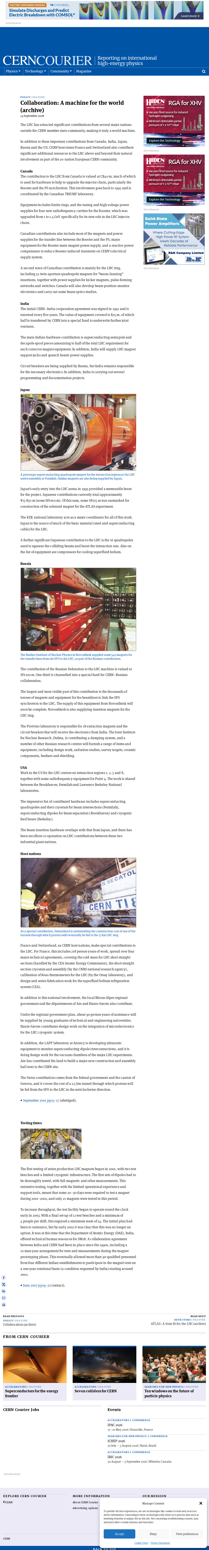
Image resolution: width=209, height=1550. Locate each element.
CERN (6, 1536)
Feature (38, 95)
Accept (119, 1534)
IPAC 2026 (115, 1422)
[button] (201, 1503)
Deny (153, 1534)
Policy (25, 95)
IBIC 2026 (115, 1454)
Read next (198, 1313)
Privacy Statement (160, 1542)
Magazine (84, 82)
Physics (12, 82)
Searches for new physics (164, 1384)
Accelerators (16, 1384)
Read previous (13, 1313)
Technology (34, 82)
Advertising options (85, 1505)
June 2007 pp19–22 (37, 1282)
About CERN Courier (85, 1499)
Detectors (182, 1317)
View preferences (187, 1534)
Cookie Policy (142, 1542)
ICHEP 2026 (116, 1438)
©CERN (7, 1499)
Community (59, 82)
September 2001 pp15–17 (41, 1097)
